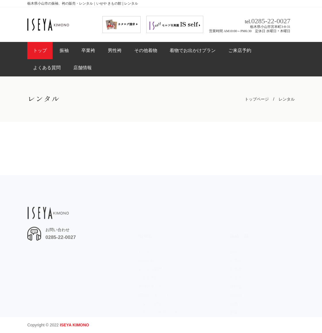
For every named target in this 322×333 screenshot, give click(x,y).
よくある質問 (47, 67)
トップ (40, 50)
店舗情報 (82, 67)
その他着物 (145, 50)
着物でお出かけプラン (193, 50)
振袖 (64, 50)
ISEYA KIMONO (74, 325)
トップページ (257, 99)
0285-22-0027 (270, 20)
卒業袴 (88, 50)
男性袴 (115, 50)
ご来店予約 (239, 50)
